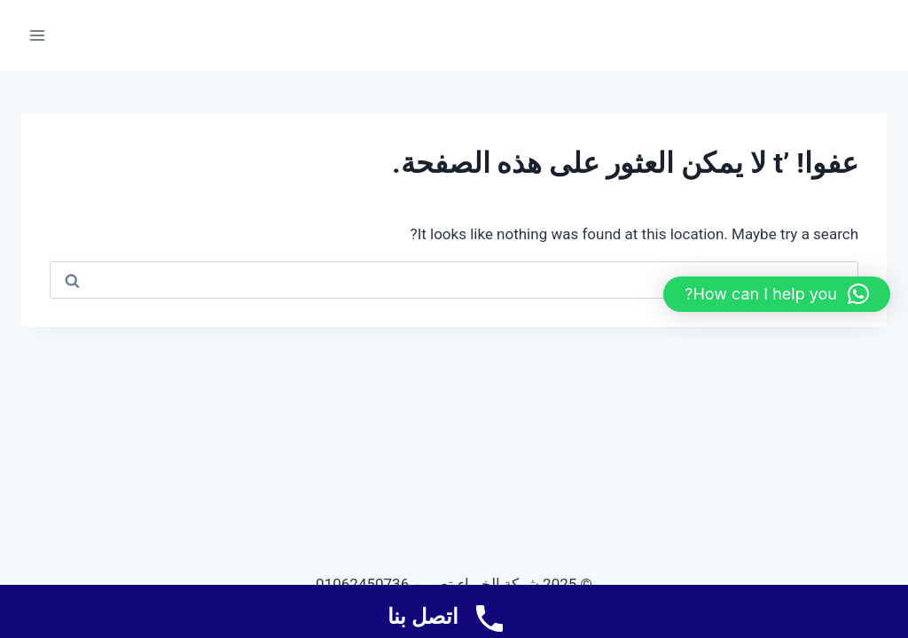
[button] (776, 294)
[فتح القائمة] (37, 35)
